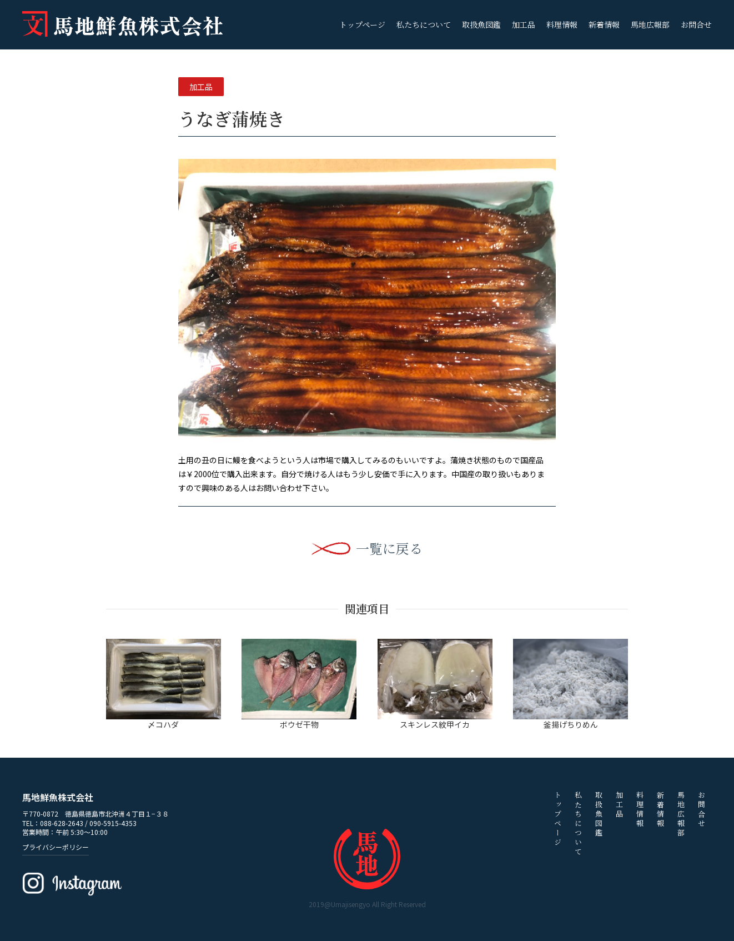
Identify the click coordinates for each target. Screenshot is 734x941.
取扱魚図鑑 (481, 24)
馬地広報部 (650, 24)
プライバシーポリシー (55, 847)
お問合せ (696, 24)
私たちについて (423, 24)
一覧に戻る (389, 548)
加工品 (523, 24)
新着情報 (604, 24)
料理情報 (561, 24)
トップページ (362, 24)
